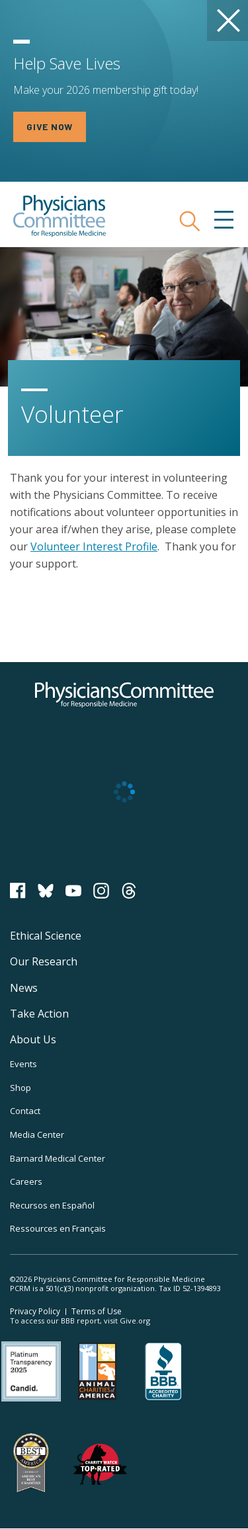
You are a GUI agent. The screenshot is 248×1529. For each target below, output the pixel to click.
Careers (26, 1181)
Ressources (58, 1228)
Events (23, 1064)
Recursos (52, 1205)
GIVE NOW (49, 126)
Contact (25, 1111)
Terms (96, 1311)
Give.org (135, 1320)
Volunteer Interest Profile (93, 546)
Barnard (57, 1158)
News (24, 988)
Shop (20, 1088)
